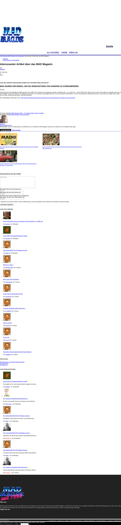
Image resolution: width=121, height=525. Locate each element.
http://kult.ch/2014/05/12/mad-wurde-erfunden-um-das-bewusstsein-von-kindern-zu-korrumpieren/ (48, 98)
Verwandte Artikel (5, 130)
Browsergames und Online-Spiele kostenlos (12, 362)
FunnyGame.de (52, 520)
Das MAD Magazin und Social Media (19, 114)
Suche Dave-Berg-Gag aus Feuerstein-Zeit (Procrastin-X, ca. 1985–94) (23, 221)
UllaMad (8, 354)
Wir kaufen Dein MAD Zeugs (76, 520)
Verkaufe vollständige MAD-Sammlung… (14, 308)
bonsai (7, 325)
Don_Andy (9, 404)
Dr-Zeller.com (4, 365)
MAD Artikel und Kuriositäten (11, 60)
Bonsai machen (7, 323)
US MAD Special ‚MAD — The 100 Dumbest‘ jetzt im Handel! (27, 113)
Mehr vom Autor (16, 130)
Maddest (2, 69)
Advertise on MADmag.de (89, 520)
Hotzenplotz (9, 282)
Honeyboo (8, 296)
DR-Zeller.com (60, 520)
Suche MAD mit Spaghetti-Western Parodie (15, 236)
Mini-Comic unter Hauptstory (11, 279)
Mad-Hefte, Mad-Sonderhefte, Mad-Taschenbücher (17, 352)
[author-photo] (4, 122)
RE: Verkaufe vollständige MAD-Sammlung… (15, 398)
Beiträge (5, 58)
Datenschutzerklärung (101, 520)
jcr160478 (8, 311)
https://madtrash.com (6, 125)
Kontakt (66, 520)
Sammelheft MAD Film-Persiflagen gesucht (15, 250)
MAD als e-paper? (8, 265)
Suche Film (6, 337)
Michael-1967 (9, 267)
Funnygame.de (4, 363)
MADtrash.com (117, 520)
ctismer (8, 224)
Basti (7, 253)
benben (8, 238)
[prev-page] (1, 168)
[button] (113, 46)
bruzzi (7, 340)
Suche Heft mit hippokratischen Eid (13, 294)
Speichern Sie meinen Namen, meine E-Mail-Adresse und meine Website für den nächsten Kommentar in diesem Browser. (35, 201)
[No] (29, 524)
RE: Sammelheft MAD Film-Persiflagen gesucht (16, 415)
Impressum (110, 520)
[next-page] (4, 168)
